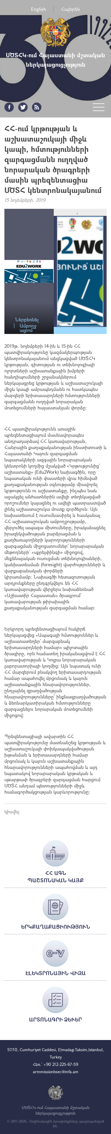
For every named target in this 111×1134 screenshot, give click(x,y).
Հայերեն (70, 9)
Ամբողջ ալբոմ (28, 325)
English (38, 9)
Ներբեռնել (26, 319)
